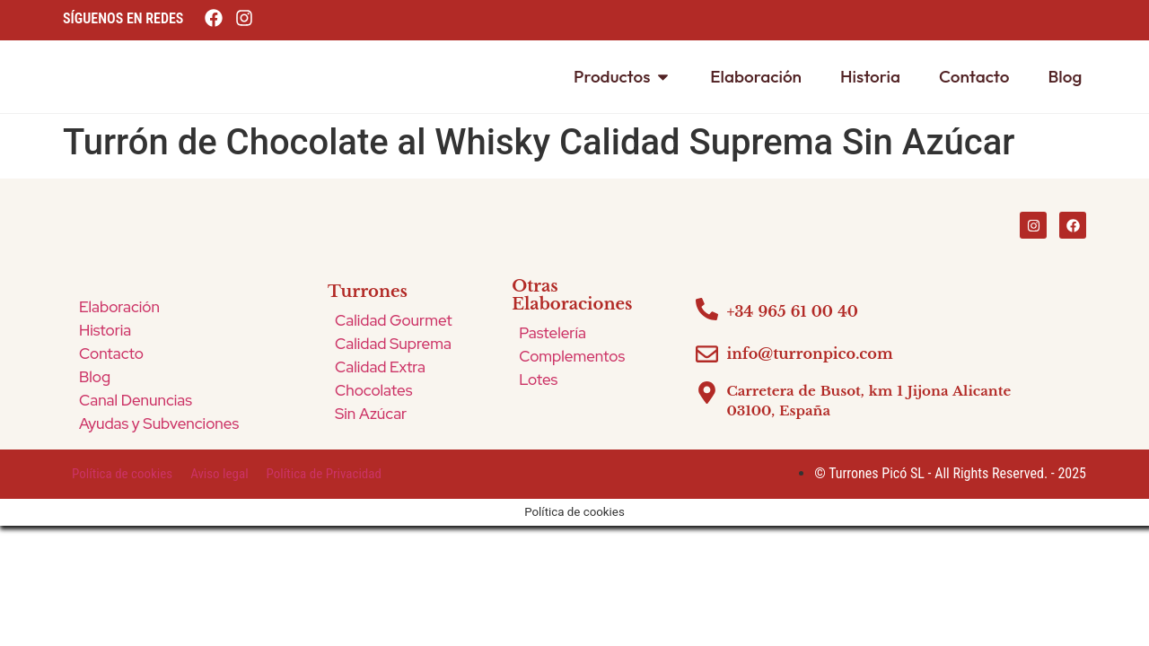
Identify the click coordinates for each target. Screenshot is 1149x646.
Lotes (538, 379)
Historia (105, 330)
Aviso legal (219, 474)
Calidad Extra (380, 367)
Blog (94, 377)
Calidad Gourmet (393, 320)
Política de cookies (122, 474)
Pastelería (552, 333)
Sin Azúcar (371, 413)
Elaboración (119, 307)
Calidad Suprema (393, 344)
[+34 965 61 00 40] (707, 309)
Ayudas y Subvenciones (159, 423)
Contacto (111, 353)
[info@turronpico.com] (707, 354)
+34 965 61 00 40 (792, 311)
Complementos (572, 356)
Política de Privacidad (324, 474)
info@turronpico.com (809, 353)
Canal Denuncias (135, 400)
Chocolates (373, 390)
